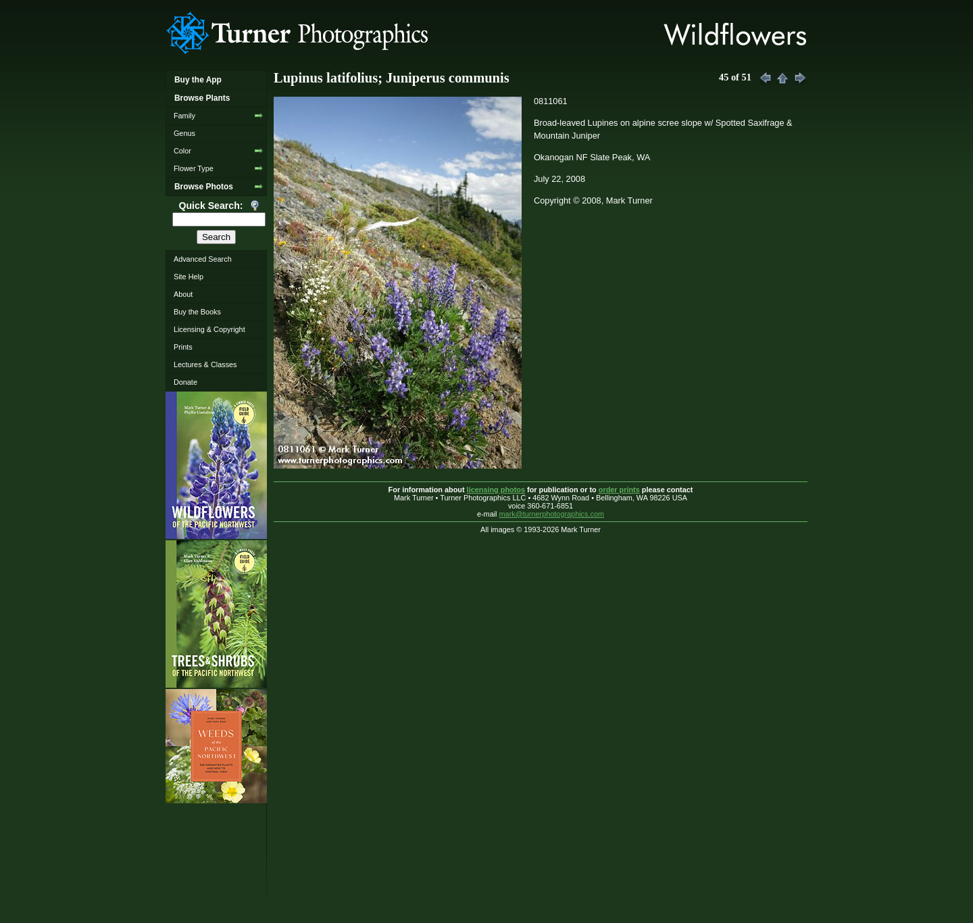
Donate (185, 382)
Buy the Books (197, 312)
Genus (184, 133)
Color (182, 151)
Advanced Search (203, 259)
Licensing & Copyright (209, 329)
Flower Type (194, 168)
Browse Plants (202, 98)
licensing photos (496, 490)
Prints (183, 347)
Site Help (188, 277)
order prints (619, 490)
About (183, 294)
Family (184, 116)
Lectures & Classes (205, 364)
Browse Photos (203, 186)
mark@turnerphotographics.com (552, 514)
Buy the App (198, 80)
